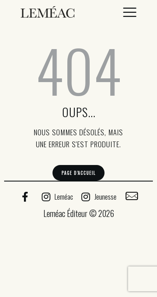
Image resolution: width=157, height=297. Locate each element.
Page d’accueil (78, 173)
